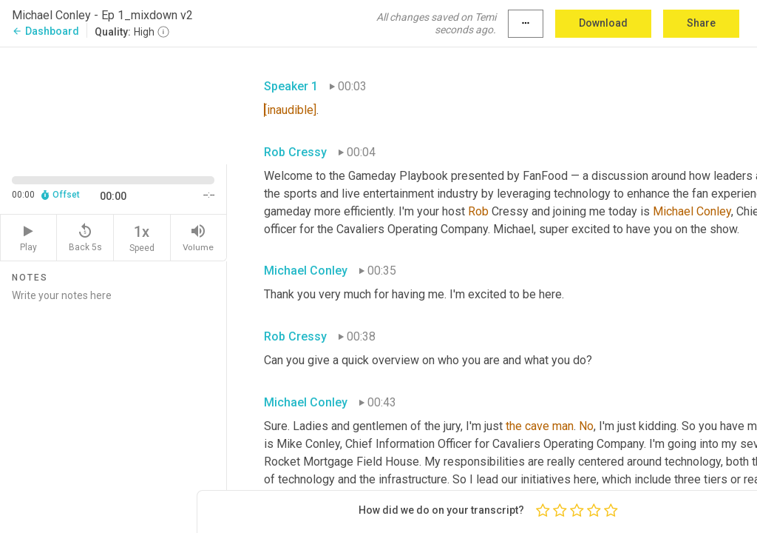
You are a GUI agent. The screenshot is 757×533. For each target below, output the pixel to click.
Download (603, 23)
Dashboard (45, 31)
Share (701, 23)
